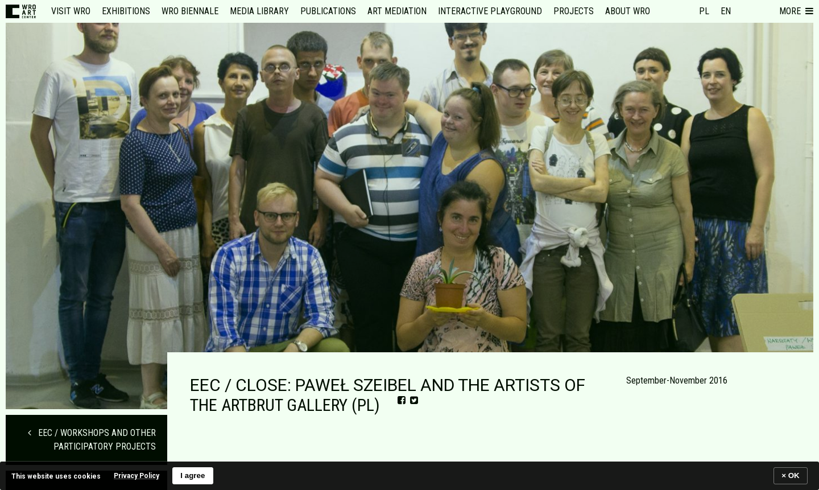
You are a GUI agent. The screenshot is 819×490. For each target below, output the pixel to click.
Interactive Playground (490, 11)
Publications (328, 11)
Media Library (259, 11)
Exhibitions (126, 11)
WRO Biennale (190, 11)
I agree (192, 475)
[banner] (409, 475)
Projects (573, 11)
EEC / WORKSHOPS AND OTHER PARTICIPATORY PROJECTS (92, 439)
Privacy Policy (136, 476)
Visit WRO (70, 11)
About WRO (627, 11)
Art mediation (397, 11)
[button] (796, 11)
